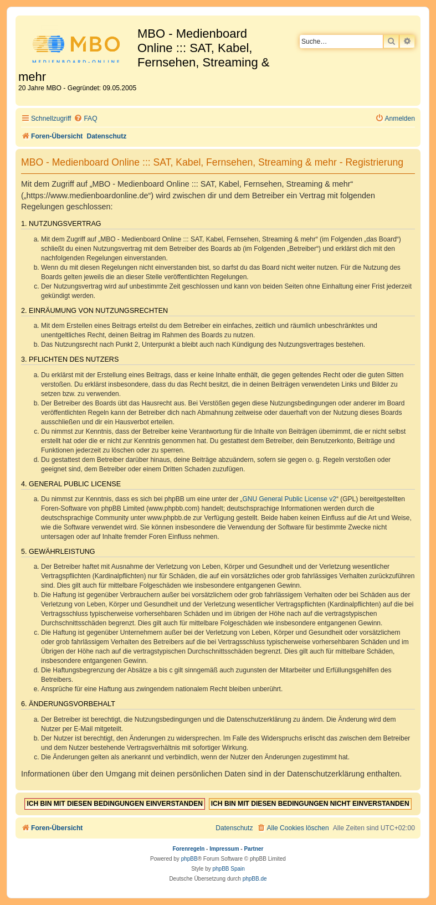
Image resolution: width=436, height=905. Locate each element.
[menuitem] (85, 118)
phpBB (189, 859)
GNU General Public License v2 (289, 499)
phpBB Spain (228, 869)
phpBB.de (255, 879)
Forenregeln (189, 849)
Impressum (224, 849)
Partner (253, 849)
